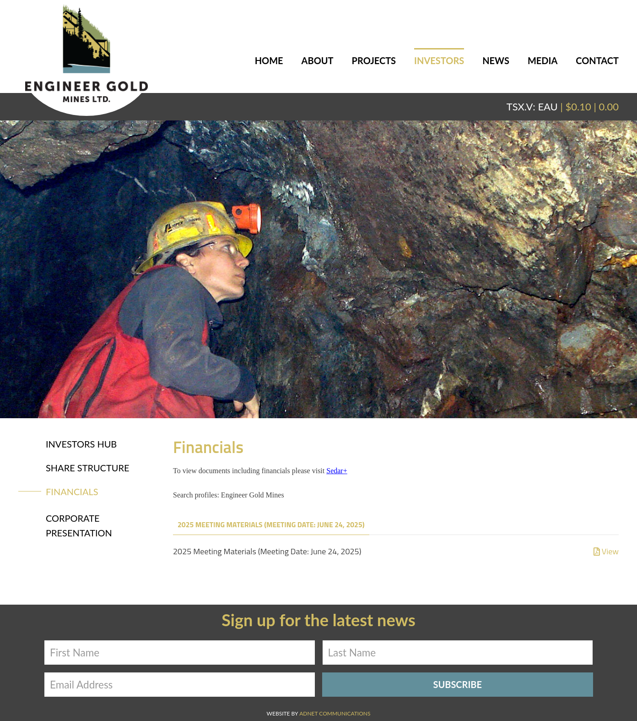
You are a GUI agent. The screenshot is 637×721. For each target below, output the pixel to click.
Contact (597, 60)
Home (269, 60)
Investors (439, 60)
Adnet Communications (334, 713)
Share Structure (88, 467)
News (495, 60)
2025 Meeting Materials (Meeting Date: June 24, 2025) (271, 524)
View (606, 551)
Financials (72, 491)
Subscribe (457, 684)
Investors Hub (81, 443)
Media (542, 60)
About (318, 60)
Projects (374, 60)
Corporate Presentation (79, 525)
